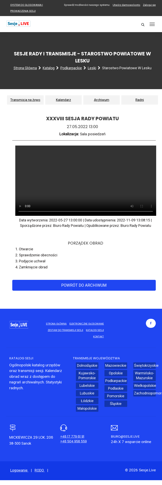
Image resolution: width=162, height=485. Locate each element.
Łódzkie (87, 401)
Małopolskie (87, 408)
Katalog (49, 68)
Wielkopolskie (145, 385)
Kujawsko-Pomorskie (87, 375)
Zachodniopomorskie (145, 393)
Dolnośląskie (87, 365)
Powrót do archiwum (84, 285)
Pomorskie (115, 396)
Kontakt (98, 336)
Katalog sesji (95, 330)
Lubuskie (87, 393)
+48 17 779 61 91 (72, 436)
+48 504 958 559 (73, 441)
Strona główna (25, 68)
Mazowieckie (115, 365)
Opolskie (116, 373)
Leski (92, 68)
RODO (40, 470)
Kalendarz (63, 100)
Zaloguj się (149, 4)
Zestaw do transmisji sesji (65, 330)
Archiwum (101, 100)
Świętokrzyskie (145, 365)
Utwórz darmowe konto (126, 4)
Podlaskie (116, 388)
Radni (139, 100)
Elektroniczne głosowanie (86, 323)
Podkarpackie (71, 68)
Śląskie (116, 403)
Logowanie (19, 470)
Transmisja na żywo (25, 100)
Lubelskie (87, 385)
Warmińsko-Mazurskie (144, 375)
